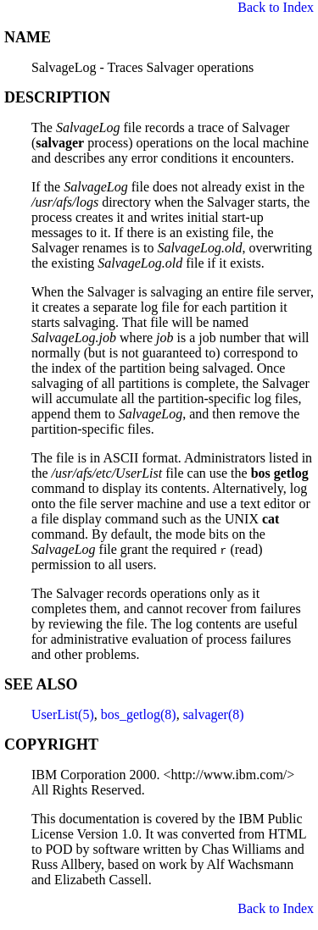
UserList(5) (62, 714)
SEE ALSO (41, 684)
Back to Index (275, 7)
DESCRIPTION (57, 97)
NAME (27, 37)
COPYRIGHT (51, 744)
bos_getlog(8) (138, 714)
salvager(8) (213, 714)
